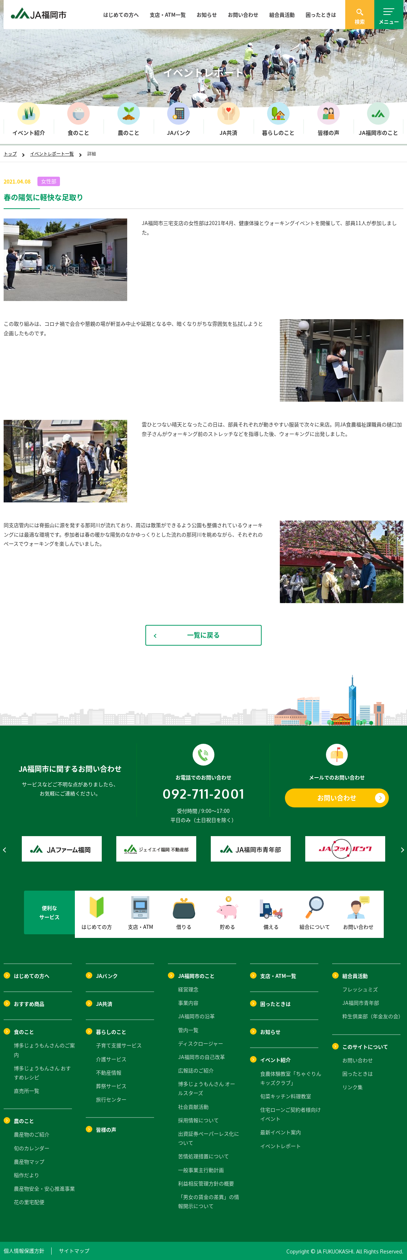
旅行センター (111, 1099)
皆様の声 (106, 1129)
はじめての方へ (121, 14)
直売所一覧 (26, 1090)
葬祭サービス (111, 1086)
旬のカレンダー (31, 1148)
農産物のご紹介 (31, 1134)
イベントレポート (280, 1145)
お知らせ (207, 14)
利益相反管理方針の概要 (206, 1183)
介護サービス (111, 1059)
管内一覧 (188, 1030)
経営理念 (188, 989)
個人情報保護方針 (24, 1251)
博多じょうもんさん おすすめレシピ (42, 1072)
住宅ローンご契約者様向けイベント (290, 1114)
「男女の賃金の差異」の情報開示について (208, 1201)
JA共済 (104, 1003)
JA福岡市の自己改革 (201, 1056)
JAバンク (107, 975)
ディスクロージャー (200, 1043)
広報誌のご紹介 (196, 1070)
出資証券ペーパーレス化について (208, 1138)
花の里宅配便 (29, 1201)
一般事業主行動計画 (201, 1169)
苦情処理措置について (203, 1156)
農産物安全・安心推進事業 (44, 1188)
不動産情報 (108, 1072)
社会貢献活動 (193, 1106)
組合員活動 (282, 14)
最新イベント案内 (280, 1132)
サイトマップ (74, 1251)
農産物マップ (29, 1161)
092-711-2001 (203, 793)
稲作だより (26, 1175)
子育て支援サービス (119, 1045)
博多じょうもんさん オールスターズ (206, 1088)
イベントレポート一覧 (52, 154)
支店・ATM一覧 (168, 14)
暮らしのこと (111, 1031)
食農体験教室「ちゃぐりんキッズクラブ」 (290, 1078)
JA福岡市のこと (196, 975)
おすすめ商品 (29, 1003)
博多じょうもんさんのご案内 (44, 1050)
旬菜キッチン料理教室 (285, 1096)
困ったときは (321, 14)
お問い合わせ (243, 14)
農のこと (24, 1120)
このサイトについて (365, 1046)
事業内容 (188, 1002)
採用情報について (198, 1120)
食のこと (24, 1031)
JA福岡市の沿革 (196, 1016)
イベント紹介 (275, 1059)
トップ (10, 154)
